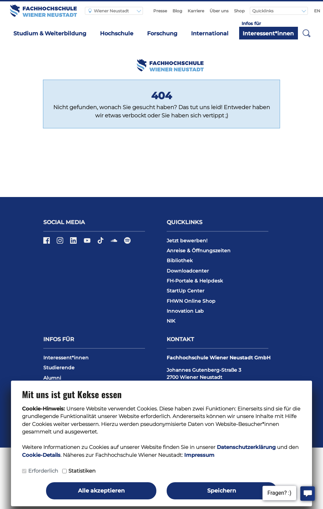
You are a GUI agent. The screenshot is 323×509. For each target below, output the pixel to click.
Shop (239, 10)
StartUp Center (185, 290)
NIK (171, 321)
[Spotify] (127, 242)
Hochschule (116, 33)
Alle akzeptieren (101, 490)
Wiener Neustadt (108, 10)
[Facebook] (47, 242)
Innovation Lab (185, 311)
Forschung (162, 33)
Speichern (221, 490)
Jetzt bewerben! (187, 240)
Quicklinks (263, 10)
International (210, 33)
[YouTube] (88, 242)
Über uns (219, 10)
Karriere (196, 10)
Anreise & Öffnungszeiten (199, 250)
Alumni (52, 378)
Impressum (199, 455)
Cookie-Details (41, 455)
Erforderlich (43, 470)
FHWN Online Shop (191, 301)
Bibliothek (180, 260)
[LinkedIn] (74, 242)
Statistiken (82, 470)
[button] (306, 33)
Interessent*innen (268, 33)
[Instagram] (61, 242)
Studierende (59, 367)
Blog (177, 10)
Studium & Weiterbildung (49, 33)
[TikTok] (101, 242)
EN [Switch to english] (317, 10)
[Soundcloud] (115, 242)
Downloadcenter (188, 271)
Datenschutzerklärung (246, 447)
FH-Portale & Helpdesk (195, 281)
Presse (160, 10)
